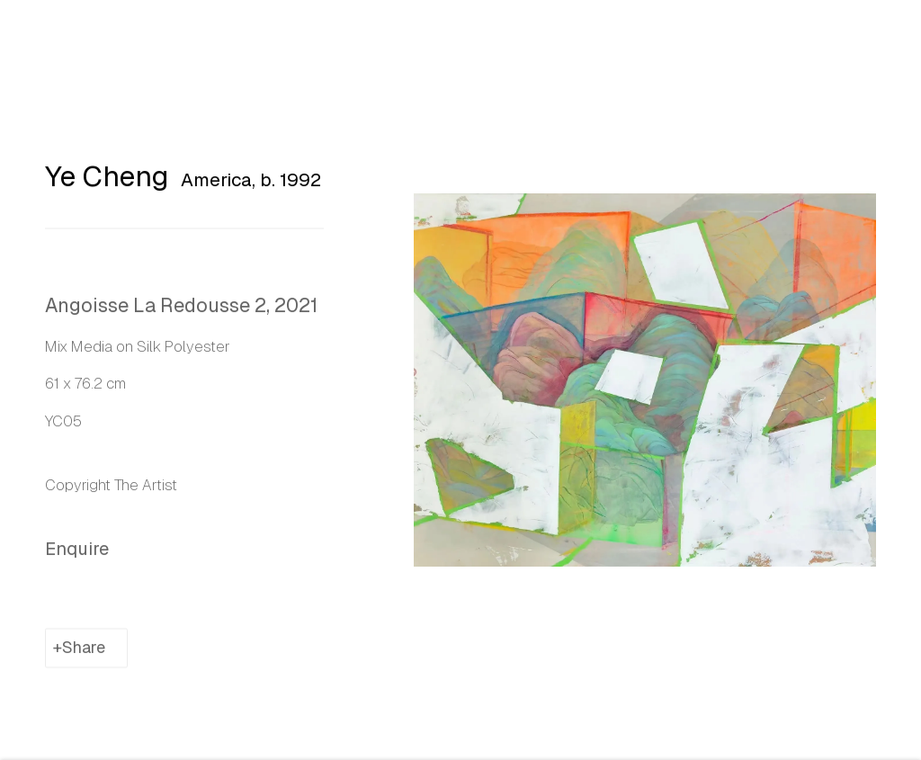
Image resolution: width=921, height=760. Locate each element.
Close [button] (880, 40)
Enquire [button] (77, 553)
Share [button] (83, 651)
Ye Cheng (107, 180)
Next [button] (903, 380)
